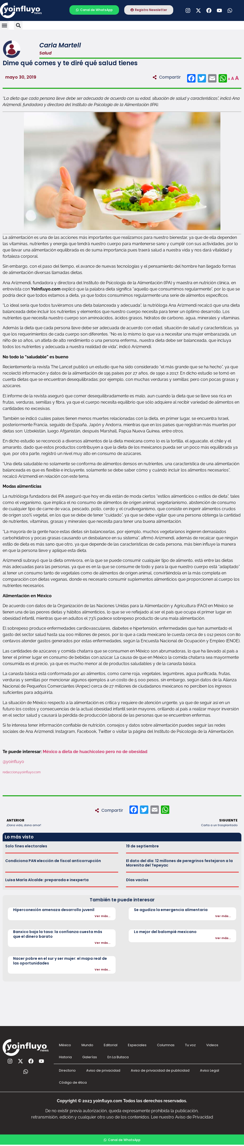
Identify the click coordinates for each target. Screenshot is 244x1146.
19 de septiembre (142, 846)
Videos (212, 1045)
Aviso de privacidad (103, 1070)
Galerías (89, 1057)
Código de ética (73, 1082)
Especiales (137, 1045)
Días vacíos (137, 879)
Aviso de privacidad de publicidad (160, 1070)
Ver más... (102, 916)
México (65, 1045)
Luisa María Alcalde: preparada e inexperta (47, 879)
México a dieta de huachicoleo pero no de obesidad (95, 751)
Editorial (110, 1045)
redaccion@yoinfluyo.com (22, 772)
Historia (65, 1057)
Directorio (67, 1070)
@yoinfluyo (14, 761)
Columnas (166, 1045)
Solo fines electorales (26, 846)
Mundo (87, 1045)
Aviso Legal (209, 1070)
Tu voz (190, 1045)
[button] (4, 25)
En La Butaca (118, 1057)
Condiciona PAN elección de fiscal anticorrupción (53, 860)
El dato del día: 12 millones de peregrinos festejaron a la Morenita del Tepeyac (179, 863)
